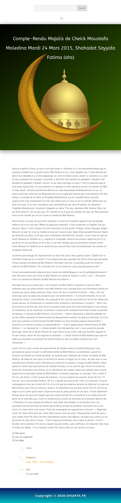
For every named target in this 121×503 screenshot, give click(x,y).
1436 (28, 462)
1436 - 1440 (38, 462)
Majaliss (49, 462)
